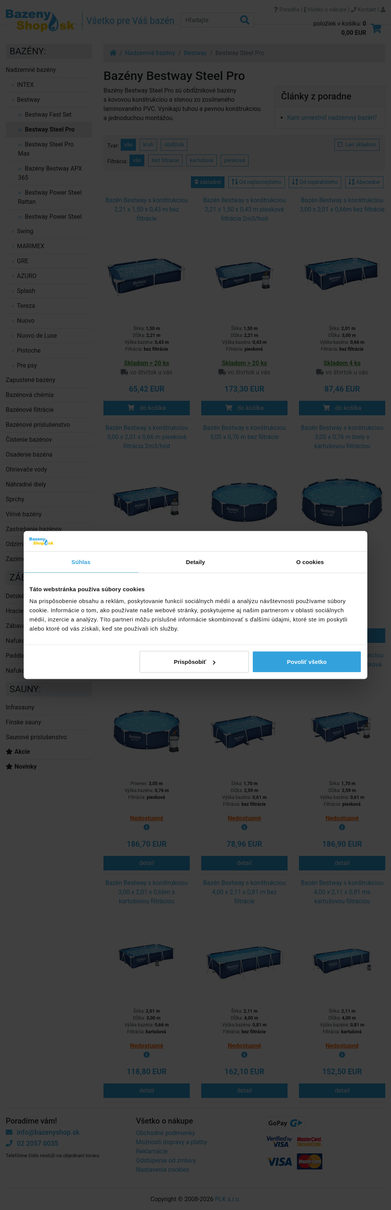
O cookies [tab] (310, 561)
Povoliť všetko (307, 662)
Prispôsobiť (194, 662)
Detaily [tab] (195, 561)
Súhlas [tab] (80, 561)
